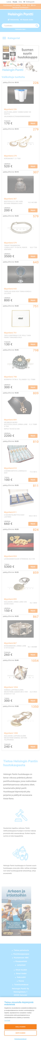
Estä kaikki (20, 1033)
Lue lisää (7, 1020)
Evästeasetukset (20, 1039)
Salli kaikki (21, 1027)
